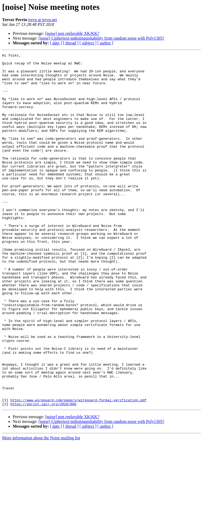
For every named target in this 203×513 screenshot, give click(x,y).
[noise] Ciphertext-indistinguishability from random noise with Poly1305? (101, 38)
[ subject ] (88, 43)
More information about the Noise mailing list (41, 508)
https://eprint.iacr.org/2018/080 (43, 474)
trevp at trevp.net (42, 19)
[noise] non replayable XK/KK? (72, 33)
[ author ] (105, 43)
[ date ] (56, 43)
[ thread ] (71, 43)
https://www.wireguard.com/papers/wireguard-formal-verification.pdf (78, 469)
